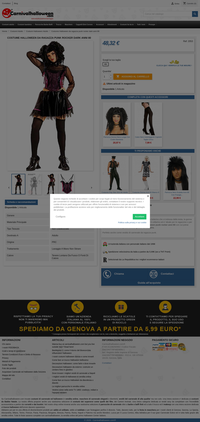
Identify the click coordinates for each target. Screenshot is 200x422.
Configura (60, 216)
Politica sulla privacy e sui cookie (132, 222)
